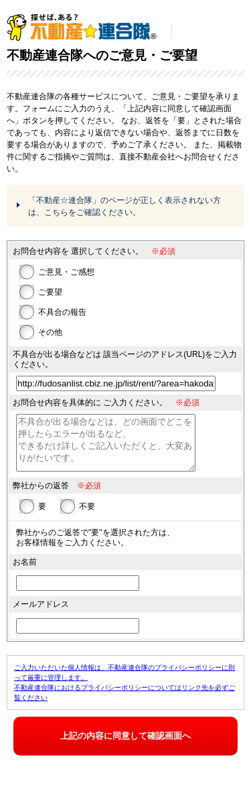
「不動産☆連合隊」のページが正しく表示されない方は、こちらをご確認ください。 (124, 206)
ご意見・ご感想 (66, 272)
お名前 (25, 568)
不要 (87, 513)
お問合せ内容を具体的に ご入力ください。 (90, 402)
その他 (50, 332)
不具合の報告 (62, 312)
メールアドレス (41, 611)
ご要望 (50, 292)
